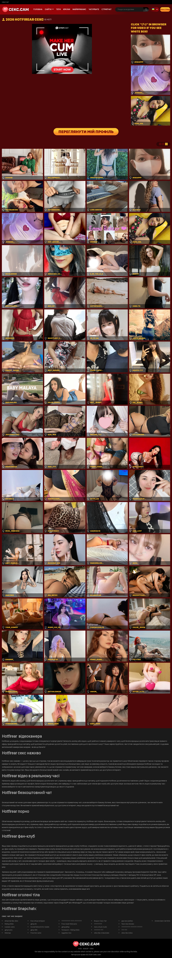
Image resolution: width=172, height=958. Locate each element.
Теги (58, 9)
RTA (80, 949)
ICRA (92, 949)
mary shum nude (100, 927)
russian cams (10, 927)
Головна (37, 9)
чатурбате (94, 9)
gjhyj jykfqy (65, 927)
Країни (66, 9)
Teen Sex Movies (127, 924)
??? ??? (124, 930)
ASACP (85, 949)
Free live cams (35, 933)
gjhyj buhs (8, 930)
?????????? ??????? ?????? (131, 927)
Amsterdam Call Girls (162, 921)
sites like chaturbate (101, 933)
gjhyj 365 (33, 930)
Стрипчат (107, 9)
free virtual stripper (37, 921)
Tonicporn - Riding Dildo (70, 930)
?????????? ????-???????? (71, 921)
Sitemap (8, 933)
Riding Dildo (9, 924)
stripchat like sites (11, 921)
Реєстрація (165, 9)
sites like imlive (127, 933)
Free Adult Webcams (69, 924)
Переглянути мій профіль (86, 131)
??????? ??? (98, 930)
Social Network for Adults (39, 927)
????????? (98, 924)
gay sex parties (127, 921)
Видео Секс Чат (100, 921)
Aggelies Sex (66, 933)
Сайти (48, 9)
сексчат (5, 2)
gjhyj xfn (33, 924)
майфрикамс (79, 9)
